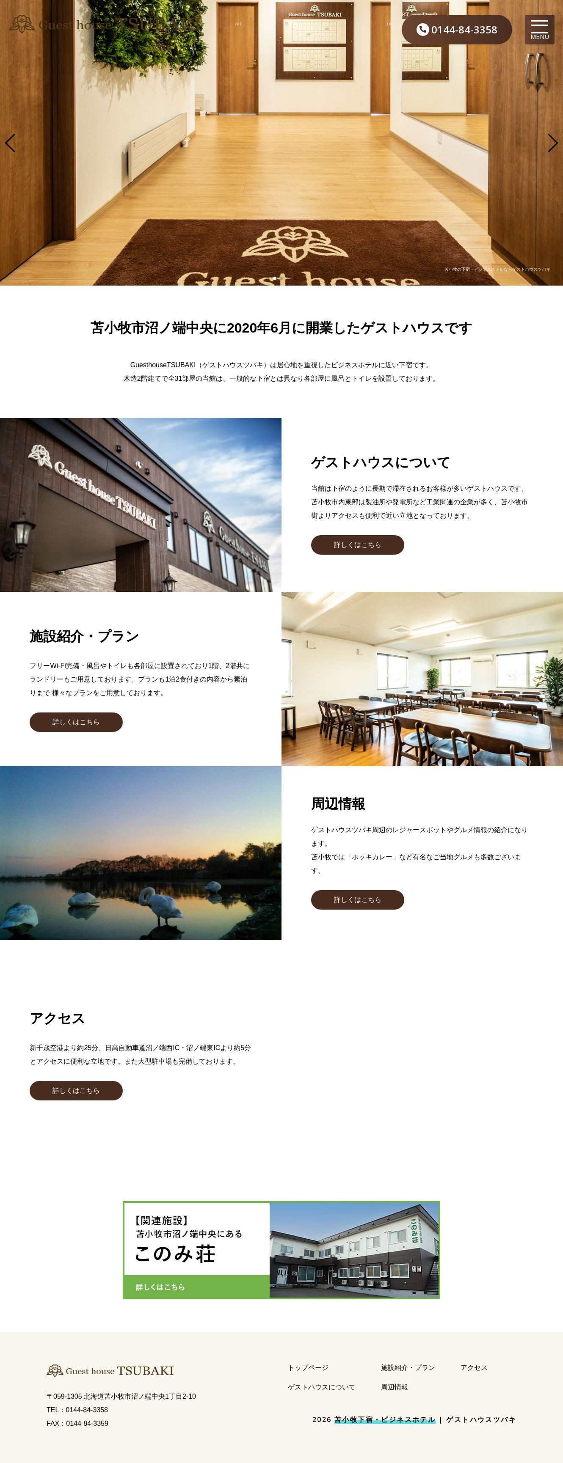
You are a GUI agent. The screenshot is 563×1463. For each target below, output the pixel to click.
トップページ (308, 1367)
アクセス (474, 1367)
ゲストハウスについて (322, 1387)
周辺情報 (394, 1387)
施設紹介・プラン (408, 1367)
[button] (357, 545)
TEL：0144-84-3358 (77, 1410)
